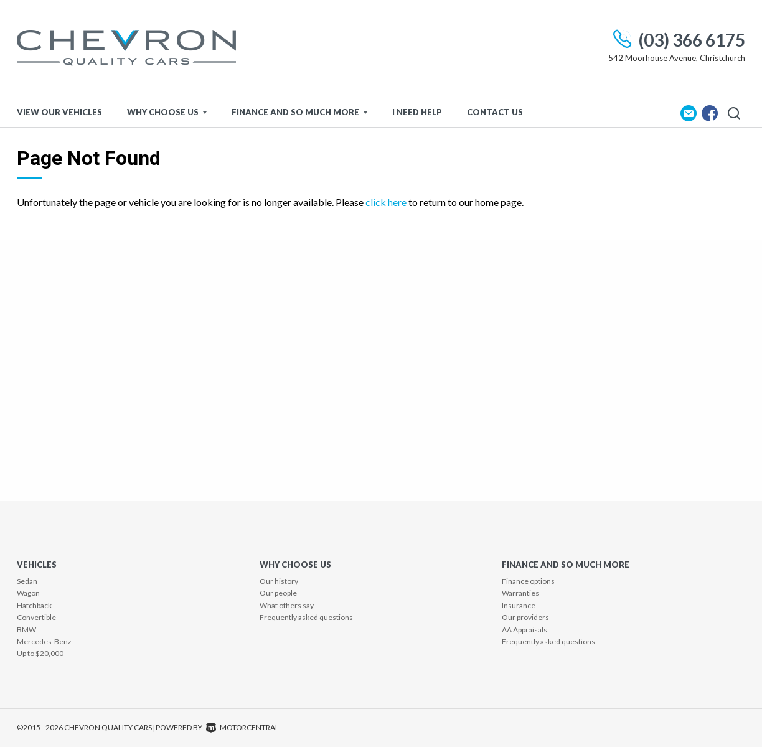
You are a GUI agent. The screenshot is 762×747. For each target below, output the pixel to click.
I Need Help (417, 112)
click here (386, 202)
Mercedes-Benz (44, 641)
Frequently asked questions (306, 617)
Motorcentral (242, 727)
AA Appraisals (524, 629)
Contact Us (495, 112)
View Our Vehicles (59, 112)
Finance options (528, 581)
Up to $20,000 (40, 653)
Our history (279, 581)
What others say (287, 605)
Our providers (525, 617)
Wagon (28, 593)
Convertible (36, 617)
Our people (278, 593)
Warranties (520, 593)
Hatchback (34, 605)
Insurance (518, 605)
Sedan (27, 581)
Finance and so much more (299, 112)
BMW (26, 629)
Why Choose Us (167, 112)
